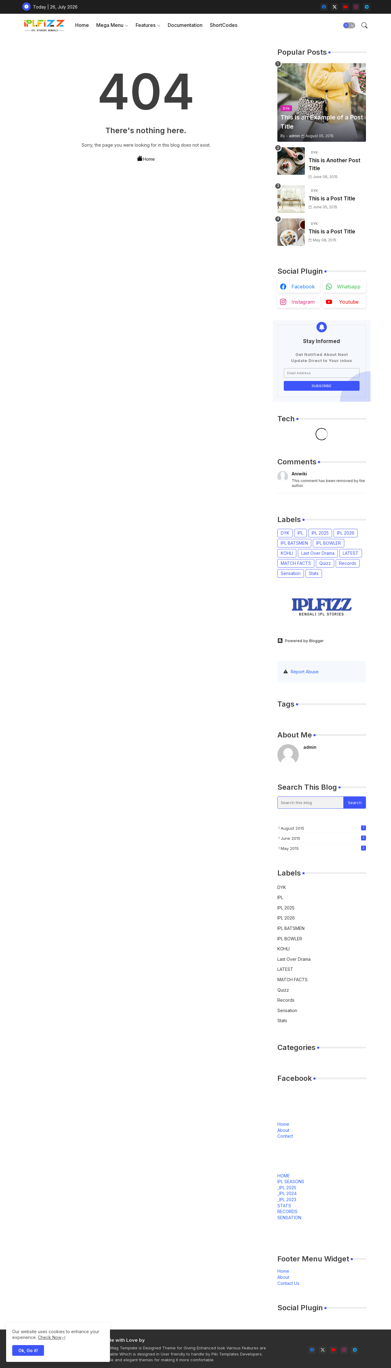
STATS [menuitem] (284, 1205)
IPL (300, 533)
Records (347, 563)
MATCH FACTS (296, 563)
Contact (285, 1136)
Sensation (291, 573)
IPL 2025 (320, 533)
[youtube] (345, 7)
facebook (303, 286)
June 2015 (323, 838)
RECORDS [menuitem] (287, 1211)
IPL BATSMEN (294, 543)
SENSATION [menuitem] (289, 1217)
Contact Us (288, 1283)
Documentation (185, 25)
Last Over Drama (317, 553)
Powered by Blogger (300, 640)
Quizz (325, 563)
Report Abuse (305, 671)
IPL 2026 (345, 533)
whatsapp (348, 286)
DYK (285, 533)
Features (145, 25)
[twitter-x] (334, 7)
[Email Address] (322, 373)
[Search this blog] (310, 802)
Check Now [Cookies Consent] (49, 1337)
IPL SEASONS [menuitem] (290, 1181)
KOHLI (287, 553)
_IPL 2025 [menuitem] (286, 1187)
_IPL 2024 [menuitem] (287, 1193)
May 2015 (323, 848)
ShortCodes (223, 25)
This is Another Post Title (334, 164)
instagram (303, 302)
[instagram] (356, 7)
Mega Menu (109, 25)
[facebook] (324, 7)
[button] (349, 25)
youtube (349, 302)
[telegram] (367, 7)
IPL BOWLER (328, 543)
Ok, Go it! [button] (28, 1350)
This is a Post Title (332, 199)
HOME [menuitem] (283, 1175)
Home (82, 25)
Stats (314, 573)
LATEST (351, 553)
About (283, 1130)
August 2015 (323, 828)
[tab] (82, 25)
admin (309, 747)
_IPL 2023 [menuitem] (286, 1199)
